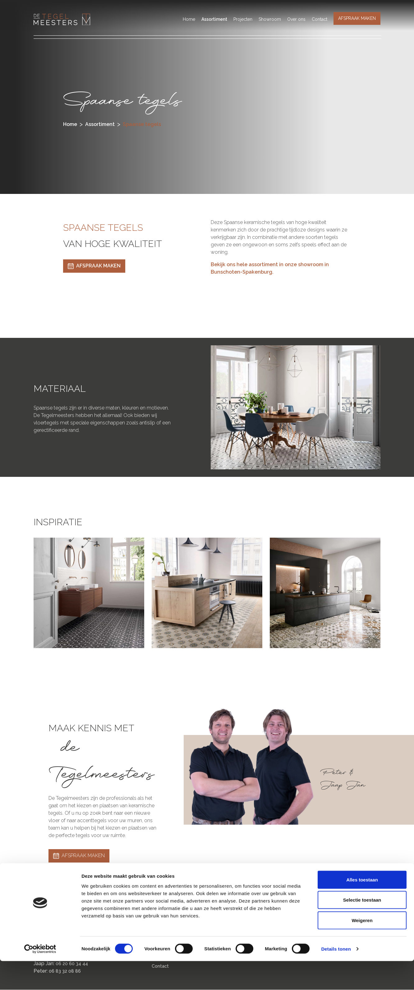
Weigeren (362, 949)
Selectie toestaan (362, 929)
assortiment (100, 124)
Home (189, 19)
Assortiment (214, 19)
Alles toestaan (362, 908)
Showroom (270, 19)
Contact (319, 19)
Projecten (242, 19)
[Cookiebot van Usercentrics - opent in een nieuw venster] (40, 978)
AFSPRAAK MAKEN (357, 18)
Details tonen (336, 977)
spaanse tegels (142, 124)
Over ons (296, 19)
